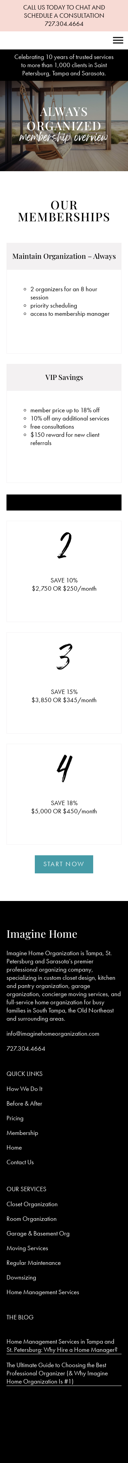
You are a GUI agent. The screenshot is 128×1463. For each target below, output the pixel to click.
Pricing (15, 1118)
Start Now (64, 864)
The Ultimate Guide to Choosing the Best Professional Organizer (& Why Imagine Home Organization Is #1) (57, 1373)
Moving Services (27, 1248)
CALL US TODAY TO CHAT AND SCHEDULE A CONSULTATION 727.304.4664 (64, 15)
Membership (22, 1132)
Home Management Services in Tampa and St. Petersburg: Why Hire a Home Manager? (61, 1345)
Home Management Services (42, 1292)
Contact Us (20, 1162)
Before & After (24, 1103)
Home (14, 1147)
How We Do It (24, 1088)
